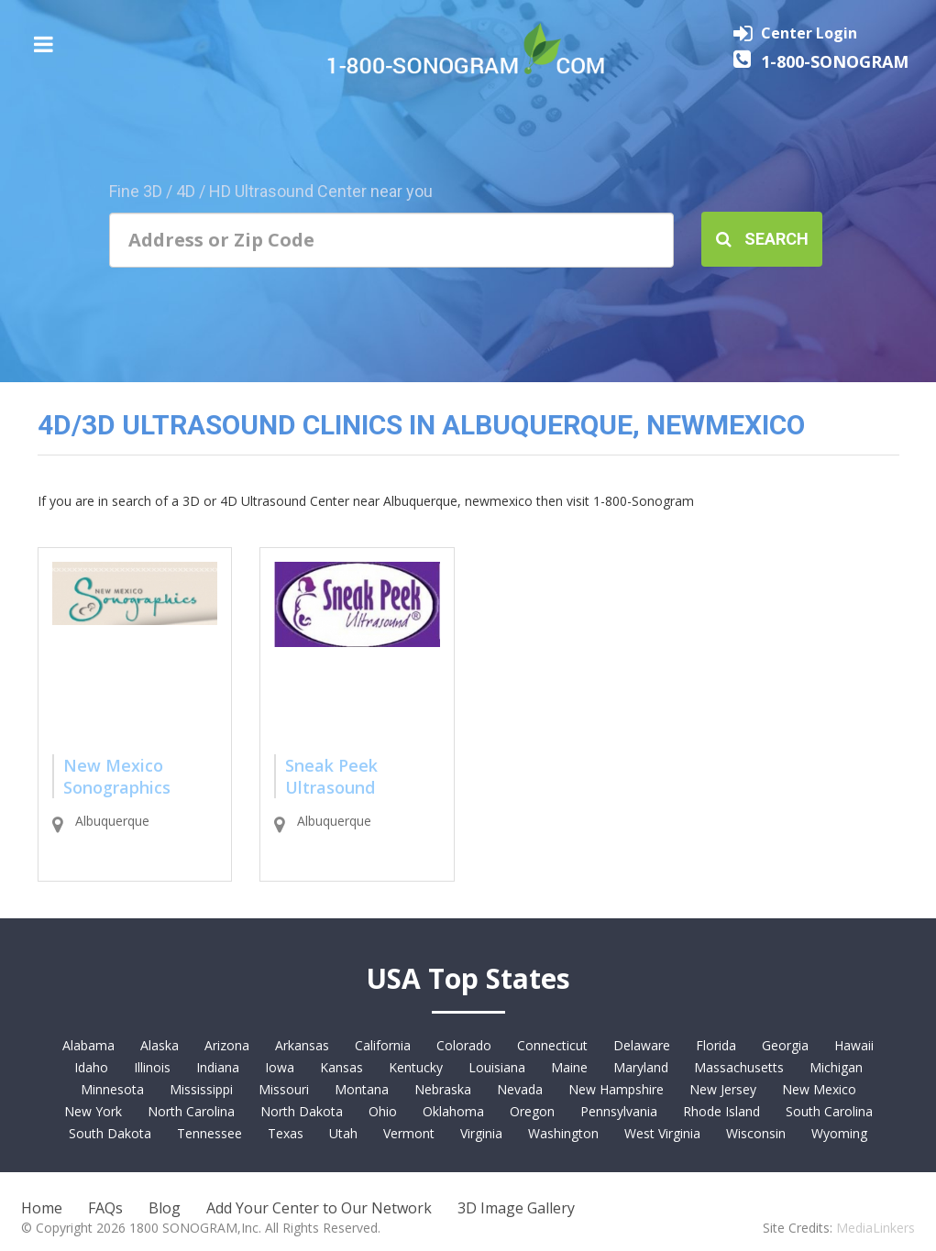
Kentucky (416, 1067)
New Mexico (819, 1089)
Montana (362, 1089)
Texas (285, 1133)
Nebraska (442, 1089)
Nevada (520, 1089)
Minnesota (112, 1089)
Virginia (481, 1133)
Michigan (836, 1067)
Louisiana (496, 1067)
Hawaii (854, 1045)
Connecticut (552, 1045)
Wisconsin (756, 1133)
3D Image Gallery (516, 1208)
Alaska (159, 1045)
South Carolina (829, 1111)
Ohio (383, 1111)
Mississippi (201, 1089)
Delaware (641, 1045)
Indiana (217, 1067)
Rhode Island (721, 1111)
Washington (563, 1133)
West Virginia (662, 1133)
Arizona (226, 1045)
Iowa (279, 1067)
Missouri (284, 1089)
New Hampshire (616, 1089)
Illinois (152, 1067)
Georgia (785, 1045)
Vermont (409, 1133)
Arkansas (302, 1045)
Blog (165, 1208)
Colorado (463, 1045)
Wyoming (839, 1133)
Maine (569, 1067)
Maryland (640, 1067)
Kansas (341, 1067)
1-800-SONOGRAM (834, 61)
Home (41, 1208)
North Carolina (191, 1111)
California (383, 1045)
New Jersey (722, 1089)
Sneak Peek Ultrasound (331, 776)
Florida (716, 1045)
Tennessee (209, 1133)
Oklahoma (453, 1111)
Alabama (88, 1045)
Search (762, 238)
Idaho (91, 1067)
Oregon (532, 1111)
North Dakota (301, 1111)
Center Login (809, 33)
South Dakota (110, 1133)
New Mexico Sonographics (117, 776)
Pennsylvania (618, 1111)
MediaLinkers (875, 1227)
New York (93, 1111)
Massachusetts (739, 1067)
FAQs (105, 1208)
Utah (343, 1133)
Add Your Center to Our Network (319, 1208)
